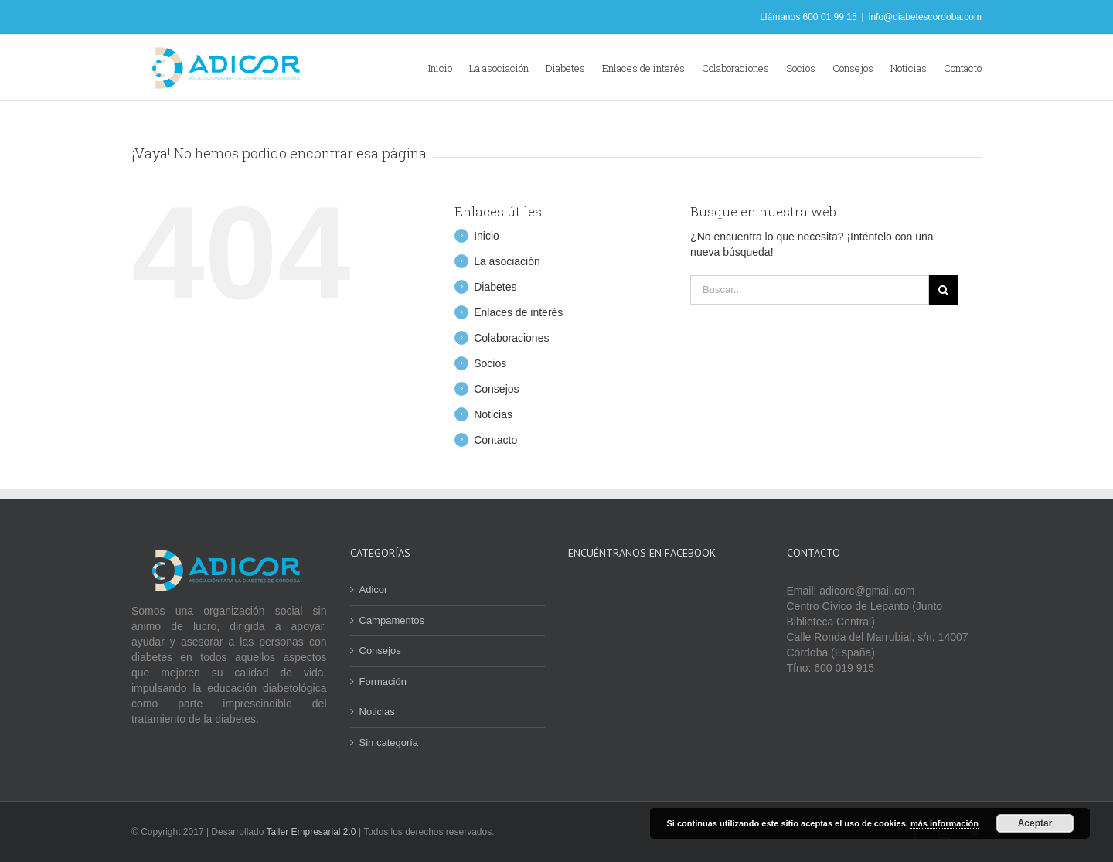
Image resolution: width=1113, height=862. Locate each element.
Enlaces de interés (518, 312)
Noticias (493, 414)
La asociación (507, 261)
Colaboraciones (511, 338)
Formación (383, 681)
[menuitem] (448, 67)
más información (944, 823)
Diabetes (495, 287)
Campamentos (392, 620)
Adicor (373, 589)
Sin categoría (389, 742)
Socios (490, 363)
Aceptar (1035, 823)
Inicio (486, 236)
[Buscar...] (809, 290)
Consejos (496, 389)
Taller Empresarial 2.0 (313, 831)
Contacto (495, 440)
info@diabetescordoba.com (925, 17)
